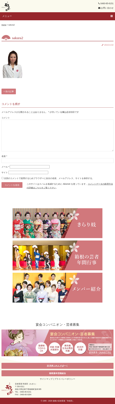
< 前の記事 (9, 91)
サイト (4, 172)
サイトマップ (46, 379)
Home (3, 25)
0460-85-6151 (106, 3)
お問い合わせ (106, 8)
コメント (5, 118)
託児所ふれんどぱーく (57, 366)
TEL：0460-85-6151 (23, 392)
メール (5, 167)
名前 (4, 156)
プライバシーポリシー (64, 379)
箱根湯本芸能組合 (57, 373)
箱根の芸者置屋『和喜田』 (63, 401)
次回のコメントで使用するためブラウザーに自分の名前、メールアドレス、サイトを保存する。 (49, 178)
